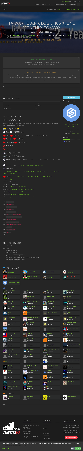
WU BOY (69, 312)
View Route (71, 97)
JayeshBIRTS (50, 301)
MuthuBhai (10, 301)
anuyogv (49, 376)
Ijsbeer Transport (51, 271)
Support (45, 428)
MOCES (69, 349)
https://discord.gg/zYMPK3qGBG (18, 186)
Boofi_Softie (10, 360)
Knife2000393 (30, 322)
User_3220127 (11, 290)
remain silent (70, 333)
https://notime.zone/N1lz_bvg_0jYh (31, 165)
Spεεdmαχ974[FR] (71, 306)
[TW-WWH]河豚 (11, 317)
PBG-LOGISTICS (12, 277)
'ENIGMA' (10, 376)
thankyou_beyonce (51, 328)
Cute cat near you (12, 322)
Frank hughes (11, 349)
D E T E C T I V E (12, 381)
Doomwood (30, 360)
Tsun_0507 (30, 333)
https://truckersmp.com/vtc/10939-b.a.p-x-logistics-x (23, 189)
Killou (28, 312)
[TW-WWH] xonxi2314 (72, 317)
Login (79, 1)
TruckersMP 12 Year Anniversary (30, 436)
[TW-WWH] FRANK (71, 322)
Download (45, 425)
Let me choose (5, 448)
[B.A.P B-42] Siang (31, 338)
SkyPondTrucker (71, 290)
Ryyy (28, 290)
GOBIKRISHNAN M (32, 344)
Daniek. (49, 290)
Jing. (68, 338)
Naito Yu (69, 354)
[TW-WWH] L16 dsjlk (52, 312)
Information (72, 4)
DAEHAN (29, 376)
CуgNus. (69, 370)
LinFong (49, 322)
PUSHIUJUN (30, 396)
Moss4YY (69, 296)
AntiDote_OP (11, 396)
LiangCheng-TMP (51, 306)
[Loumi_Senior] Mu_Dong (53, 349)
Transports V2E (31, 271)
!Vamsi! (69, 301)
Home (48, 9)
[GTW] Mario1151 (31, 365)
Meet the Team (46, 435)
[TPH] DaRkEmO (12, 306)
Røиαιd (49, 370)
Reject (72, 448)
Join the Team (46, 438)
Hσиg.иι (9, 370)
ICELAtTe (29, 328)
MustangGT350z (31, 306)
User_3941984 (70, 381)
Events (44, 4)
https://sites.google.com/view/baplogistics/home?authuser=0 (23, 197)
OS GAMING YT (31, 349)
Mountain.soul (30, 296)
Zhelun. (9, 344)
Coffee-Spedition (51, 277)
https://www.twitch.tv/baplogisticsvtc (16, 191)
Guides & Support (59, 4)
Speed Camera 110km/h (53, 365)
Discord (68, 141)
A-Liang (9, 328)
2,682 (67, 1)
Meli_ (9, 296)
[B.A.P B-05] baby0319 (72, 328)
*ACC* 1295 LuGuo (71, 396)
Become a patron (71, 437)
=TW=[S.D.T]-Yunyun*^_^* (73, 360)
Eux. (68, 365)
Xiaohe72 (49, 333)
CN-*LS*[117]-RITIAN (13, 386)
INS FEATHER (11, 365)
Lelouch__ (49, 381)
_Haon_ (49, 338)
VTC (50, 4)
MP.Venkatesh (50, 344)
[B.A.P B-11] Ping (12, 333)
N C (48, 386)
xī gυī (48, 317)
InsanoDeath (30, 381)
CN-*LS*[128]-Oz (31, 386)
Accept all (78, 448)
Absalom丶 (49, 354)
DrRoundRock (50, 296)
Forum (37, 4)
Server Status (46, 433)
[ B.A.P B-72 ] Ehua (12, 354)
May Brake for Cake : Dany (73, 344)
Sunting (9, 312)
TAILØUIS (29, 354)
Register (74, 1)
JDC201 (49, 396)
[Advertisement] (41, 91)
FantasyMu (10, 338)
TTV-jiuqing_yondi (74, 133)
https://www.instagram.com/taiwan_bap (19, 194)
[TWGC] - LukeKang (32, 301)
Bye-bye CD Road (27, 431)
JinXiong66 (69, 376)
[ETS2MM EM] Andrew (52, 360)
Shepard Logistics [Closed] (23, 35)
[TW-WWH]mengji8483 (32, 317)
